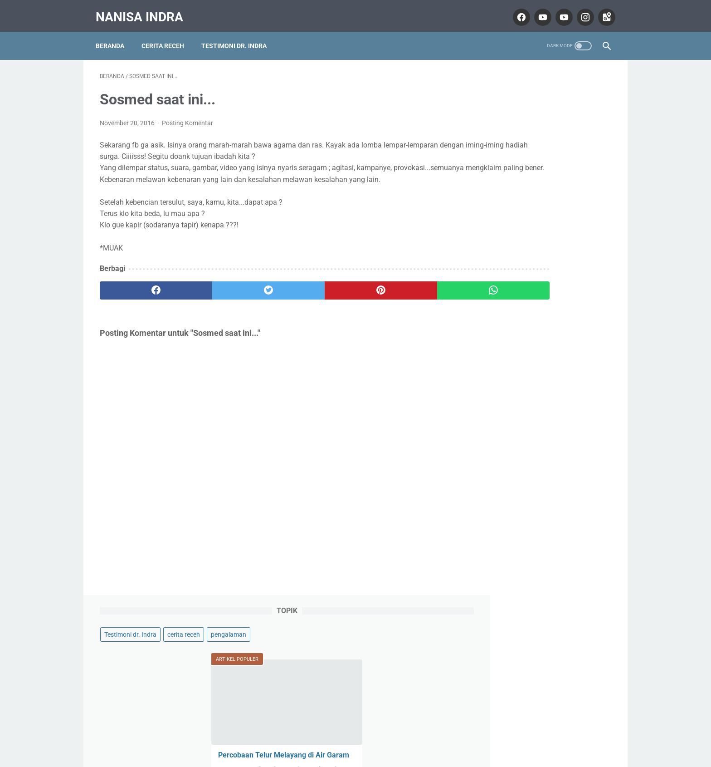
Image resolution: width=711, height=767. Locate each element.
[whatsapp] (400, 296)
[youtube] (537, 11)
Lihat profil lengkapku (543, 665)
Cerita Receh (167, 35)
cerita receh (559, 93)
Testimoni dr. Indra (238, 35)
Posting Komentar (187, 117)
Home (355, 733)
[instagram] (580, 11)
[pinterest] (314, 296)
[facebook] (516, 11)
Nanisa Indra (143, 10)
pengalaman (497, 110)
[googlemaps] (601, 11)
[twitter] (228, 296)
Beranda (114, 35)
